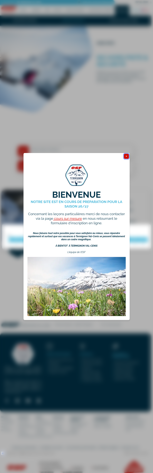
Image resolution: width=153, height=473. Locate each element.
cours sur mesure (67, 218)
